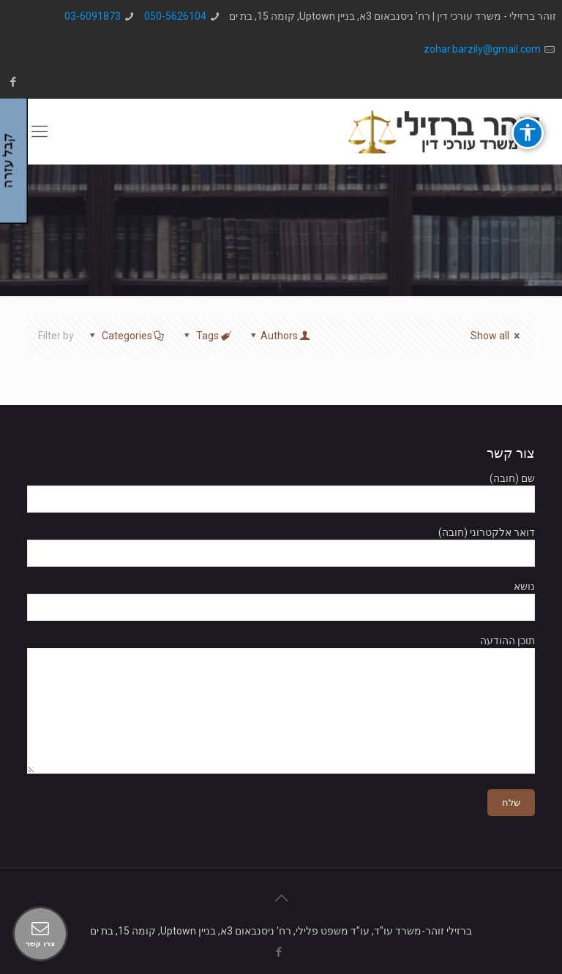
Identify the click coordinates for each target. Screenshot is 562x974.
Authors (279, 335)
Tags (206, 335)
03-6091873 (92, 16)
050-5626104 (175, 16)
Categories (125, 335)
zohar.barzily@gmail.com (482, 49)
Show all (497, 335)
